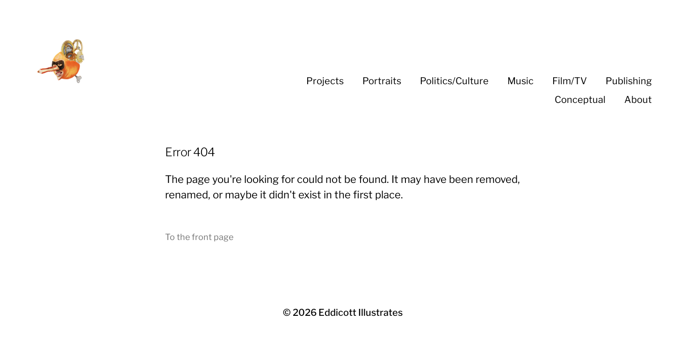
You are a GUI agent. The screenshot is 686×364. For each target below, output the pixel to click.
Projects (325, 81)
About (638, 99)
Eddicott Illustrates (360, 312)
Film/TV (569, 81)
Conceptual (580, 99)
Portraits (381, 81)
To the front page (199, 237)
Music (520, 81)
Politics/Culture (454, 81)
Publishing (629, 81)
